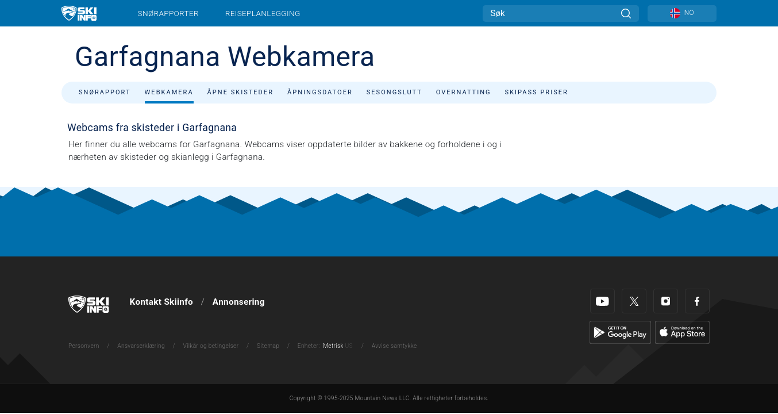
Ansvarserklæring (141, 346)
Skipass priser (536, 92)
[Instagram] (665, 301)
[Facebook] (697, 301)
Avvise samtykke (394, 346)
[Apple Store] (682, 332)
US (348, 346)
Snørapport (105, 92)
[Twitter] (634, 301)
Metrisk (333, 346)
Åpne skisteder (240, 92)
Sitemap (268, 346)
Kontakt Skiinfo (161, 302)
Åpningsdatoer (320, 92)
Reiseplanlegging (263, 13)
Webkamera (169, 92)
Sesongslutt (394, 92)
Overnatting (463, 92)
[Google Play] (620, 332)
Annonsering (239, 302)
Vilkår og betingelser (211, 346)
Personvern (83, 346)
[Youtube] (602, 301)
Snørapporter (168, 13)
